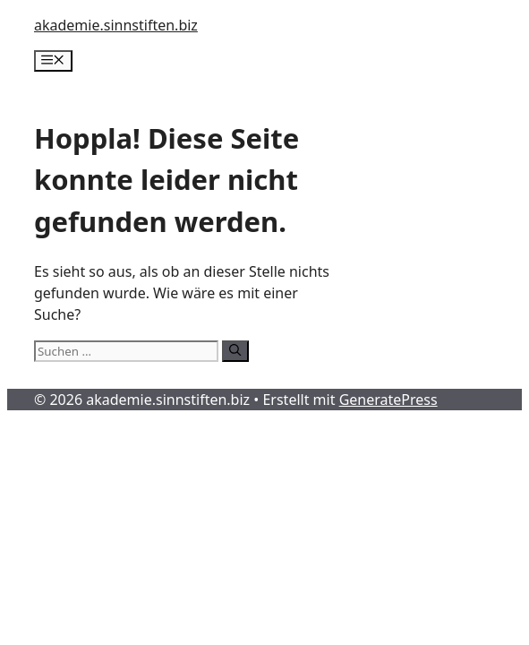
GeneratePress (388, 399)
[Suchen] (235, 351)
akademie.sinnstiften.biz (116, 25)
